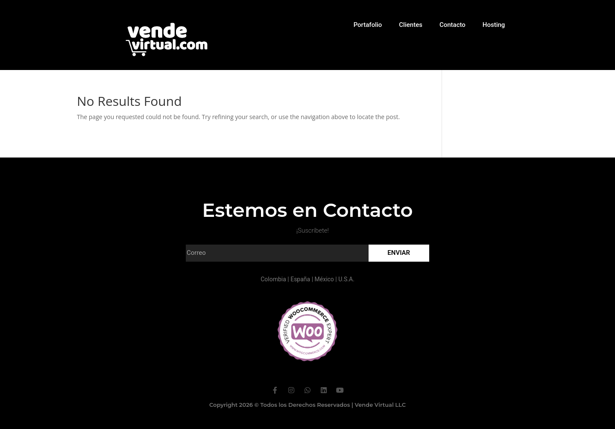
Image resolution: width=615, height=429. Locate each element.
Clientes (410, 25)
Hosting (494, 25)
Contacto (452, 25)
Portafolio (368, 25)
